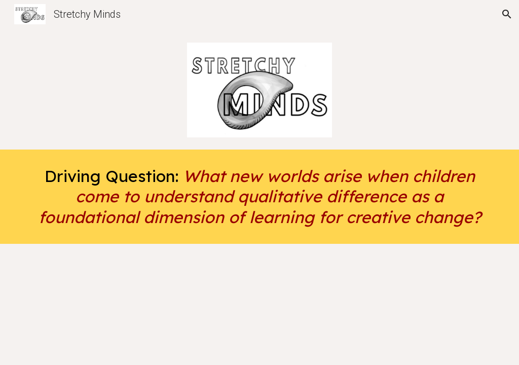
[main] (259, 197)
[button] (507, 14)
